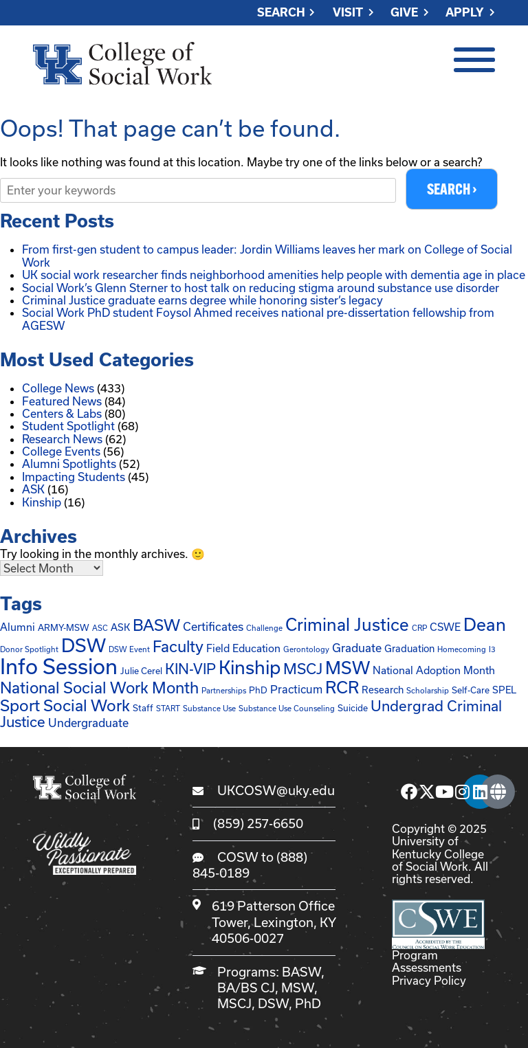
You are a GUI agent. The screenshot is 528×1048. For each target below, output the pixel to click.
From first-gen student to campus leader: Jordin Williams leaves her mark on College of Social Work (267, 255)
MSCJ (234, 1004)
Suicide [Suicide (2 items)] (353, 708)
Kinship (41, 502)
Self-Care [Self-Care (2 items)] (471, 690)
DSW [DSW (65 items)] (83, 645)
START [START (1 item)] (168, 708)
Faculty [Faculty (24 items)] (178, 646)
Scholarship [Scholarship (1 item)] (427, 690)
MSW (297, 987)
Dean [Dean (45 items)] (484, 625)
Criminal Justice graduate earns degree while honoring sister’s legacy (202, 299)
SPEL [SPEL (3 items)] (504, 689)
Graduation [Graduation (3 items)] (409, 648)
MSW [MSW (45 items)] (347, 668)
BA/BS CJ (246, 987)
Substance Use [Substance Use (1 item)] (209, 708)
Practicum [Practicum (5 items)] (296, 689)
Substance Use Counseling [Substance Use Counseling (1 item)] (287, 708)
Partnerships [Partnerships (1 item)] (223, 690)
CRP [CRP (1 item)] (419, 628)
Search (281, 12)
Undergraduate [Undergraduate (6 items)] (88, 723)
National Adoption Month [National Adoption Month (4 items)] (434, 671)
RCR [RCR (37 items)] (342, 687)
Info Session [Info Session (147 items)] (59, 667)
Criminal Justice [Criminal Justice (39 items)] (347, 625)
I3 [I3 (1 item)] (492, 649)
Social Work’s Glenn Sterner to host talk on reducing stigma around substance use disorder (260, 287)
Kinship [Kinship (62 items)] (249, 668)
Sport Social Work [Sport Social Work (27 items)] (65, 705)
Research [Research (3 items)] (383, 689)
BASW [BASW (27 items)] (156, 625)
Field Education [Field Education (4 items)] (243, 648)
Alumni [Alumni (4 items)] (17, 627)
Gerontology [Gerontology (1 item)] (306, 649)
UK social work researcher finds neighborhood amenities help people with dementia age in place (273, 274)
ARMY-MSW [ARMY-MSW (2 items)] (63, 628)
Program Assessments (426, 961)
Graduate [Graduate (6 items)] (357, 647)
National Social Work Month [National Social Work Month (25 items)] (99, 687)
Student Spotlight (68, 425)
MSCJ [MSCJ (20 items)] (302, 669)
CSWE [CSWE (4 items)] (445, 627)
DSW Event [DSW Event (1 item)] (129, 649)
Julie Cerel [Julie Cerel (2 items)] (141, 671)
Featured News (62, 401)
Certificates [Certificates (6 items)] (213, 627)
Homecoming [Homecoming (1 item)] (461, 649)
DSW (273, 1004)
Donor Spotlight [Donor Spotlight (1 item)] (29, 649)
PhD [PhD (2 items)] (258, 690)
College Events (61, 451)
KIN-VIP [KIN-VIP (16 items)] (190, 669)
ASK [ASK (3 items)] (120, 628)
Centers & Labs (62, 413)
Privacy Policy (429, 980)
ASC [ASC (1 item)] (100, 628)
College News (58, 387)
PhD (308, 1004)
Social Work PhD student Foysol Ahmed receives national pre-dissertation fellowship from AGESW (258, 318)
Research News (62, 438)
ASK (33, 488)
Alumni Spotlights (69, 463)
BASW (301, 971)
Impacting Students (73, 476)
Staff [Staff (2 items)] (143, 708)
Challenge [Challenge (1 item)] (264, 628)
